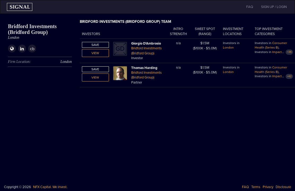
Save (95, 45)
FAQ (245, 187)
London (228, 47)
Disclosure (283, 187)
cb (32, 48)
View (95, 53)
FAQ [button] (249, 7)
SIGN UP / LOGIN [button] (274, 7)
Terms (255, 187)
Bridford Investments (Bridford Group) (146, 50)
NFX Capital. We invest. (50, 187)
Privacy (268, 187)
